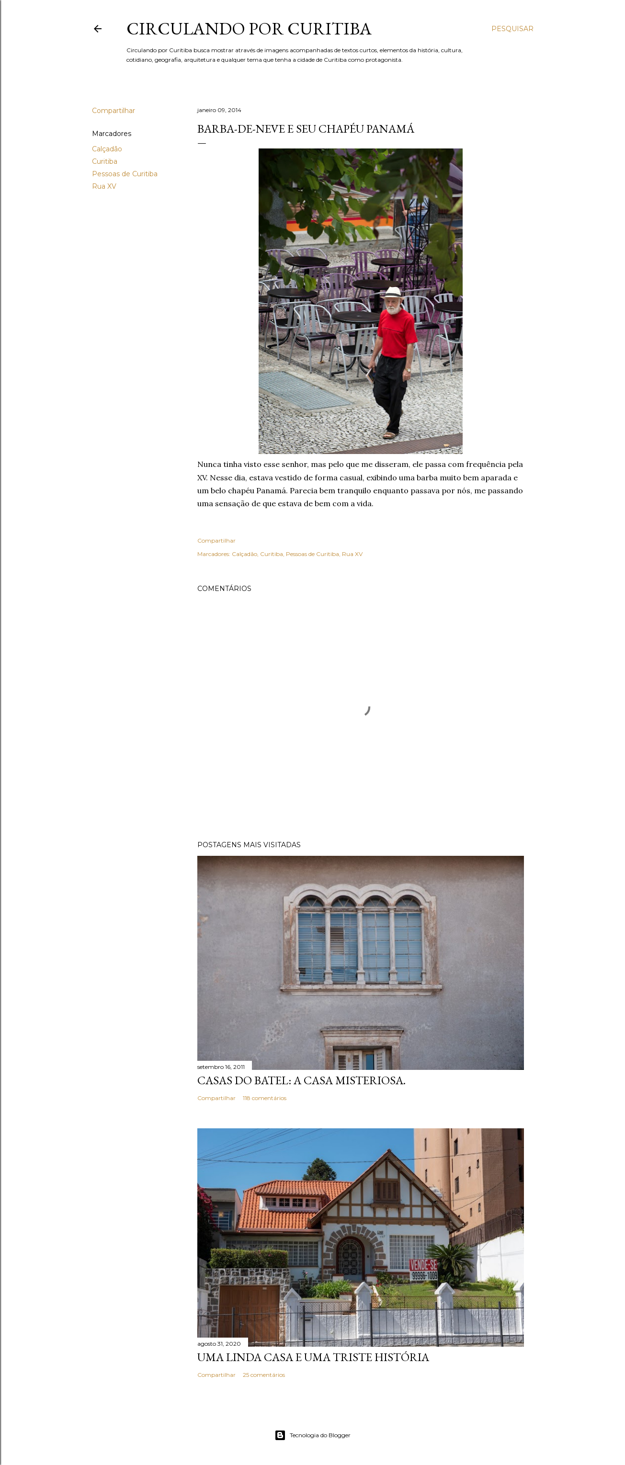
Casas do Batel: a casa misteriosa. (301, 1080)
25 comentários (264, 1374)
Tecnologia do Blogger (312, 1435)
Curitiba (104, 161)
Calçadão (107, 149)
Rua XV (104, 186)
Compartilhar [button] (113, 110)
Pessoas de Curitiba (125, 174)
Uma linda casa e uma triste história (313, 1357)
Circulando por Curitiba (249, 28)
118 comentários (264, 1098)
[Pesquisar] (512, 28)
